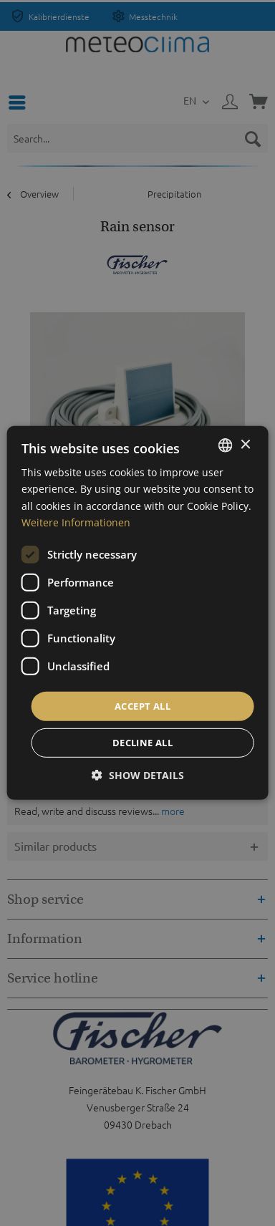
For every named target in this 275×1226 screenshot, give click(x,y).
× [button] (244, 444)
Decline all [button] (142, 742)
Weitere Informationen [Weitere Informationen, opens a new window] (75, 521)
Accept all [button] (142, 706)
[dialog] (138, 613)
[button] (138, 775)
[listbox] (225, 445)
